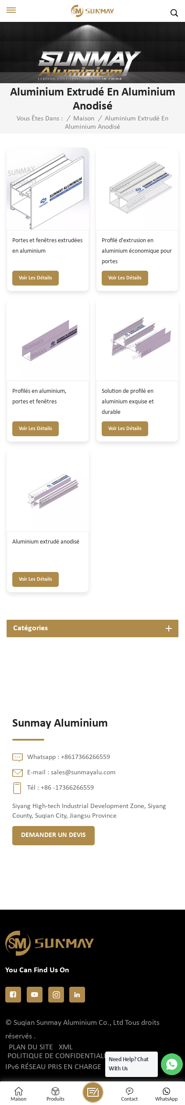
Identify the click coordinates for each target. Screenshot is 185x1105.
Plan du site (31, 1047)
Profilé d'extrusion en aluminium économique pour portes (137, 251)
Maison (83, 118)
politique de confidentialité (60, 1056)
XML (66, 1047)
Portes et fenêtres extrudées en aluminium (47, 245)
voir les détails (35, 278)
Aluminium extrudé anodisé (45, 542)
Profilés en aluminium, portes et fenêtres (39, 396)
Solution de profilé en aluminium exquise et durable (128, 402)
